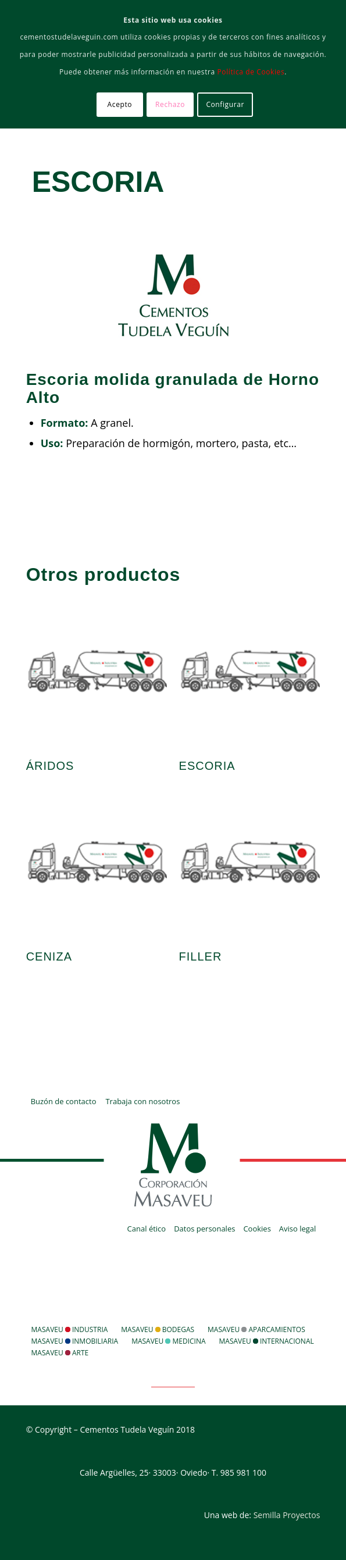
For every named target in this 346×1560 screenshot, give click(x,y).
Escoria (98, 182)
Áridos (50, 765)
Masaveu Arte (60, 1353)
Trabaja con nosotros (142, 1101)
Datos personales (204, 1228)
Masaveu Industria (69, 1329)
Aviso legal (297, 1228)
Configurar (225, 104)
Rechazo (170, 104)
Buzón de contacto (64, 1101)
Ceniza (49, 956)
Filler (200, 956)
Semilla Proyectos (287, 1514)
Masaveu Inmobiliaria (75, 1341)
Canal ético (146, 1228)
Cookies (256, 1228)
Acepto (120, 104)
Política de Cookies (251, 72)
